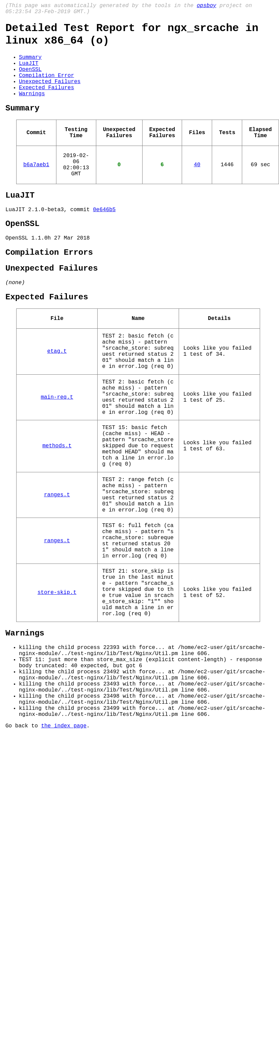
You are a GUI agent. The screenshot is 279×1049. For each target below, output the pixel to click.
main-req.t (57, 451)
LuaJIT (29, 72)
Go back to (23, 839)
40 (197, 188)
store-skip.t (56, 681)
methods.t (56, 509)
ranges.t (57, 566)
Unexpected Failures (49, 94)
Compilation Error (46, 87)
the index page (63, 839)
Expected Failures (46, 102)
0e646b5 (104, 239)
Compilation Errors (49, 286)
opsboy (206, 6)
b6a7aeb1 (36, 188)
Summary (30, 65)
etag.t (57, 397)
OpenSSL (30, 79)
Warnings (32, 109)
